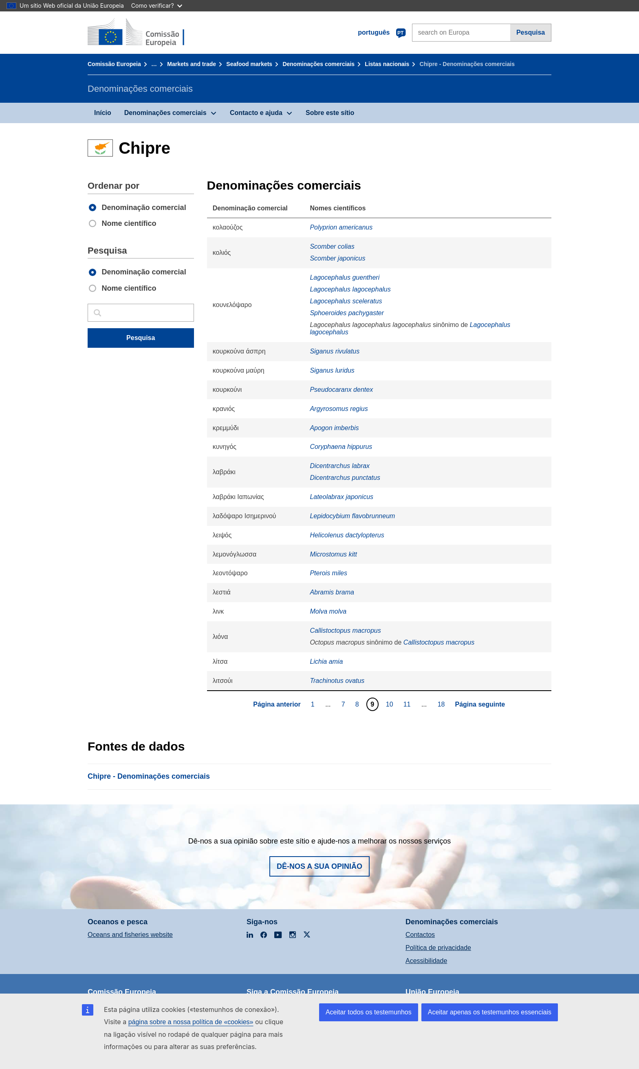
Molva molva (328, 611)
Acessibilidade (426, 960)
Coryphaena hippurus (341, 446)
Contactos (420, 934)
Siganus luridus (332, 370)
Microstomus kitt (333, 554)
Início (102, 112)
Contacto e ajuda (256, 112)
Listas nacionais (387, 64)
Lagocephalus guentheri (344, 277)
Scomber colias (332, 246)
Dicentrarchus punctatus (345, 477)
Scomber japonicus (337, 258)
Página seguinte (480, 704)
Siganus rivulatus (334, 351)
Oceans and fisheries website (130, 934)
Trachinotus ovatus (337, 680)
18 (442, 704)
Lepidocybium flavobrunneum (352, 515)
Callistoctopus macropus (345, 630)
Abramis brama (332, 592)
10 (390, 704)
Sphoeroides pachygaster (346, 312)
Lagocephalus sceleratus (346, 301)
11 (408, 704)
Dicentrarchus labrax (340, 465)
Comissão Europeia (114, 64)
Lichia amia (326, 661)
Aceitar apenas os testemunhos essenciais (489, 1012)
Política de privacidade (438, 947)
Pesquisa (530, 32)
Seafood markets (249, 64)
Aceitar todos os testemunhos (369, 1012)
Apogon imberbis (334, 427)
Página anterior (276, 704)
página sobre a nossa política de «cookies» (190, 1021)
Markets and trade (191, 64)
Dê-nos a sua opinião (319, 866)
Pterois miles (328, 573)
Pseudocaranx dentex (341, 389)
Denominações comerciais (318, 64)
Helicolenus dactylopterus (347, 535)
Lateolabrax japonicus (341, 496)
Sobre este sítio (330, 112)
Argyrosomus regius (339, 408)
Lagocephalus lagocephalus (350, 289)
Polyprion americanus (341, 227)
